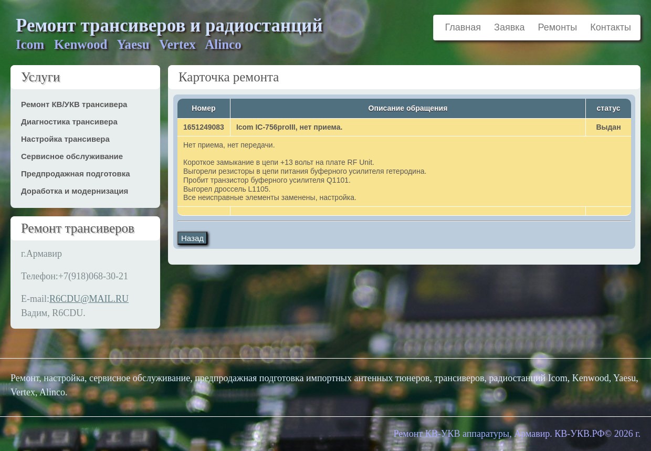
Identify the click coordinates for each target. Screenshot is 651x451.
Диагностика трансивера (69, 121)
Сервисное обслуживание (72, 156)
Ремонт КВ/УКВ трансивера (74, 104)
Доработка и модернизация (74, 190)
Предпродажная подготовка (75, 173)
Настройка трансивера (65, 138)
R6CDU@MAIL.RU (89, 298)
